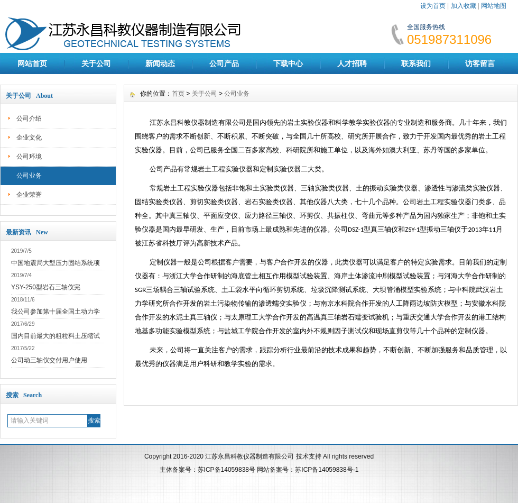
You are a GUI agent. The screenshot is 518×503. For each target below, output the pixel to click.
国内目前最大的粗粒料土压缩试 (55, 336)
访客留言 (480, 63)
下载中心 (288, 63)
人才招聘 (352, 63)
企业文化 (29, 137)
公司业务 (29, 175)
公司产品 (224, 63)
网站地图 (493, 6)
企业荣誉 (29, 194)
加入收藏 (463, 6)
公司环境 (29, 156)
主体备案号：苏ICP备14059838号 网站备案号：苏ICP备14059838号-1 (259, 469)
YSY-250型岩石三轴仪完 (45, 287)
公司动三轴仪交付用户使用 (49, 360)
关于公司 (96, 63)
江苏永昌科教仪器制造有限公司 (250, 456)
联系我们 (416, 63)
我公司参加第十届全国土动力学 (55, 311)
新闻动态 (160, 63)
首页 (178, 93)
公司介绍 (29, 118)
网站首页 (32, 63)
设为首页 (433, 6)
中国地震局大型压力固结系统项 (55, 263)
